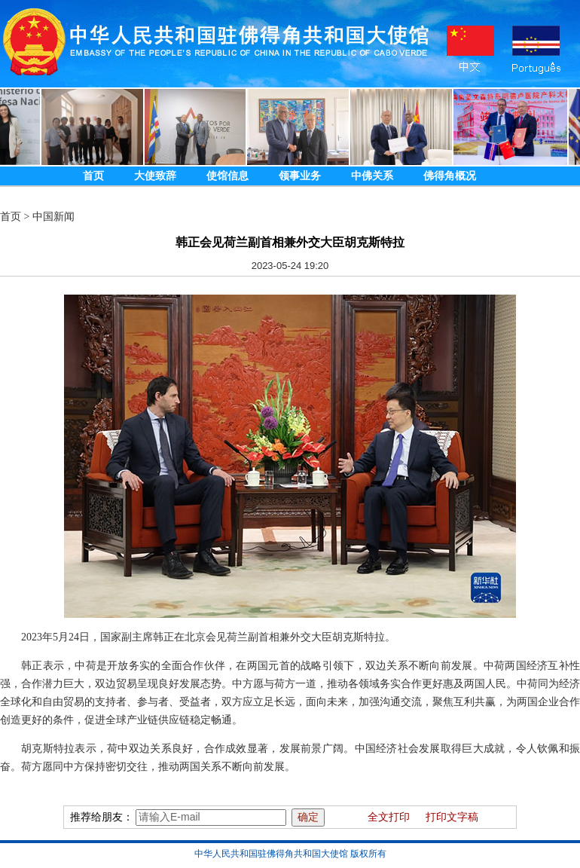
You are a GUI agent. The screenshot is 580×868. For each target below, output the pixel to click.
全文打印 (389, 817)
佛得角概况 (449, 176)
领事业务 (300, 176)
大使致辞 (155, 176)
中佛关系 (372, 176)
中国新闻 (53, 216)
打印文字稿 (452, 817)
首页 (93, 176)
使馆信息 (227, 176)
